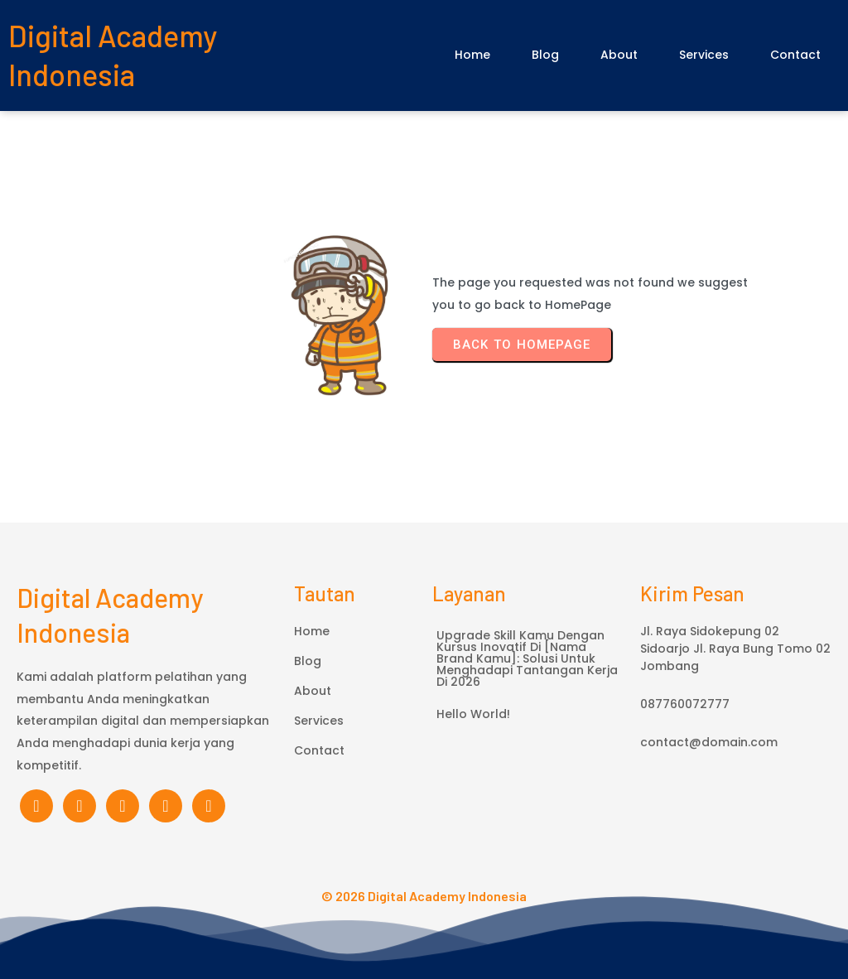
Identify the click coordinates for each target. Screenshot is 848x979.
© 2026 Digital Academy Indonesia (424, 896)
